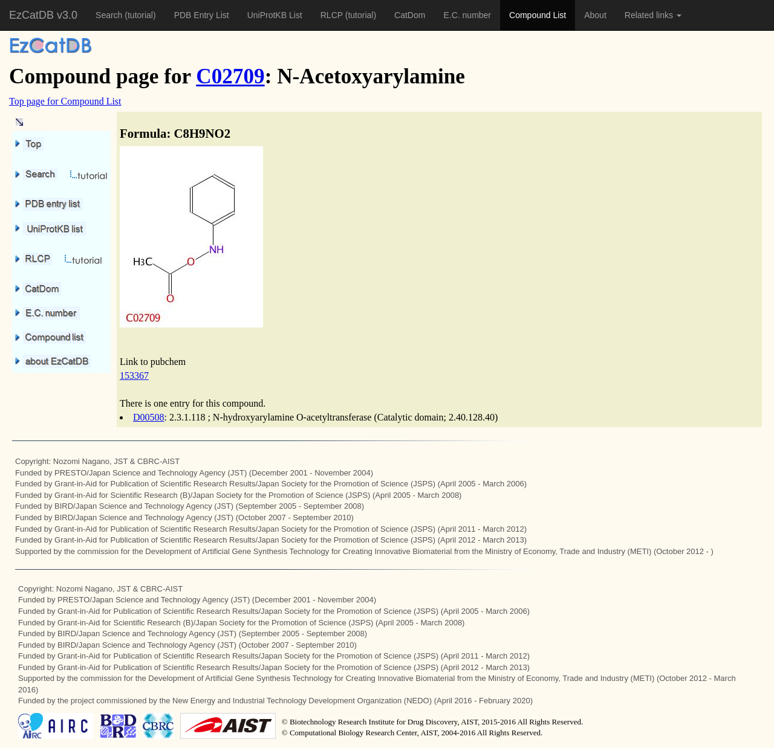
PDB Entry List (201, 15)
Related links (653, 15)
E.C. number (467, 15)
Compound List (537, 15)
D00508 (148, 417)
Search (110, 15)
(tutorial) (140, 15)
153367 (134, 375)
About (595, 15)
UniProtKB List (274, 15)
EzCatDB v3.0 (43, 15)
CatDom (409, 15)
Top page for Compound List (65, 101)
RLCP (332, 15)
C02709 (230, 76)
